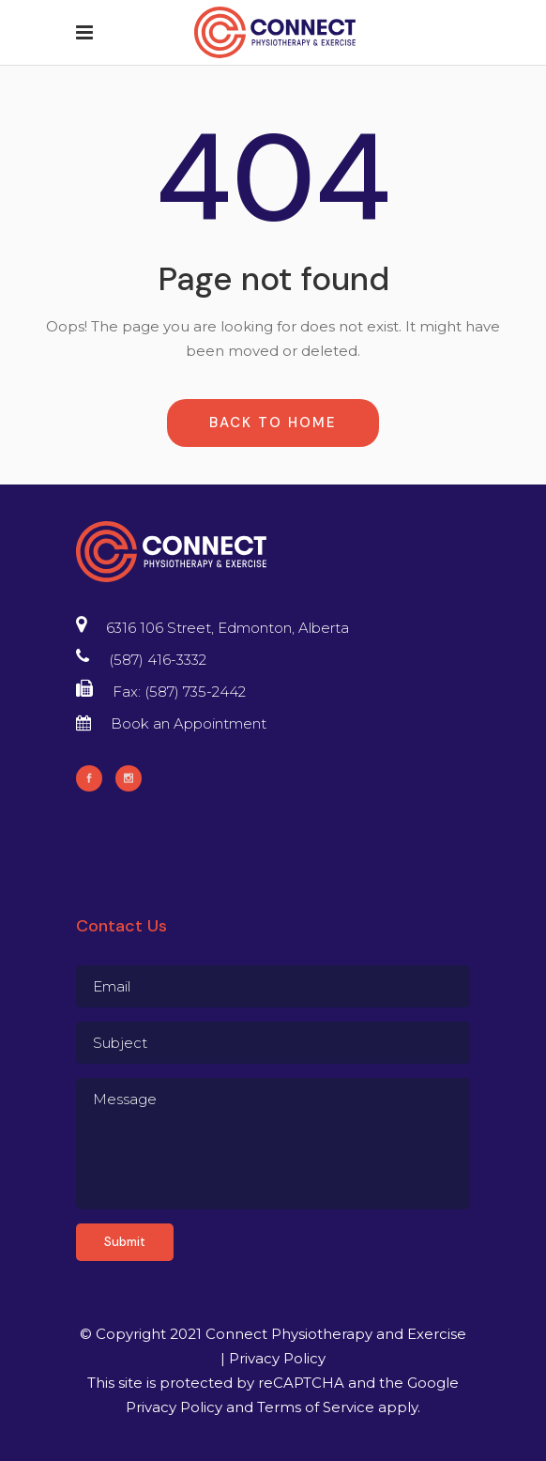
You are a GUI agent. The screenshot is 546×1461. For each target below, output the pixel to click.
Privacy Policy (277, 1358)
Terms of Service (315, 1407)
